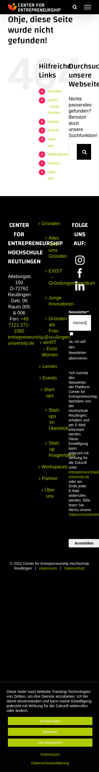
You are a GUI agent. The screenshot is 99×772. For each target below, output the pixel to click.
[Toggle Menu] (88, 7)
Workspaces (58, 154)
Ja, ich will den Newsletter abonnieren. (78, 349)
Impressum (48, 568)
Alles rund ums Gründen (52, 247)
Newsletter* (79, 312)
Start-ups (49, 392)
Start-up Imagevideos (52, 449)
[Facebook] (79, 273)
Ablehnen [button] (50, 732)
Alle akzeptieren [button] (50, 743)
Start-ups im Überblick (52, 419)
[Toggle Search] (75, 6)
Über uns (50, 493)
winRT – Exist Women (54, 106)
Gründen (55, 91)
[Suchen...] (73, 152)
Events (53, 130)
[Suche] (85, 152)
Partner (54, 163)
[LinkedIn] (79, 285)
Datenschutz (74, 568)
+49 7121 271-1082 (19, 325)
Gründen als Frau (52, 324)
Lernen (53, 121)
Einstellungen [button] (50, 721)
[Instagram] (79, 260)
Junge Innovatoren (52, 301)
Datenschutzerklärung (50, 763)
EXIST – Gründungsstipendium (52, 277)
